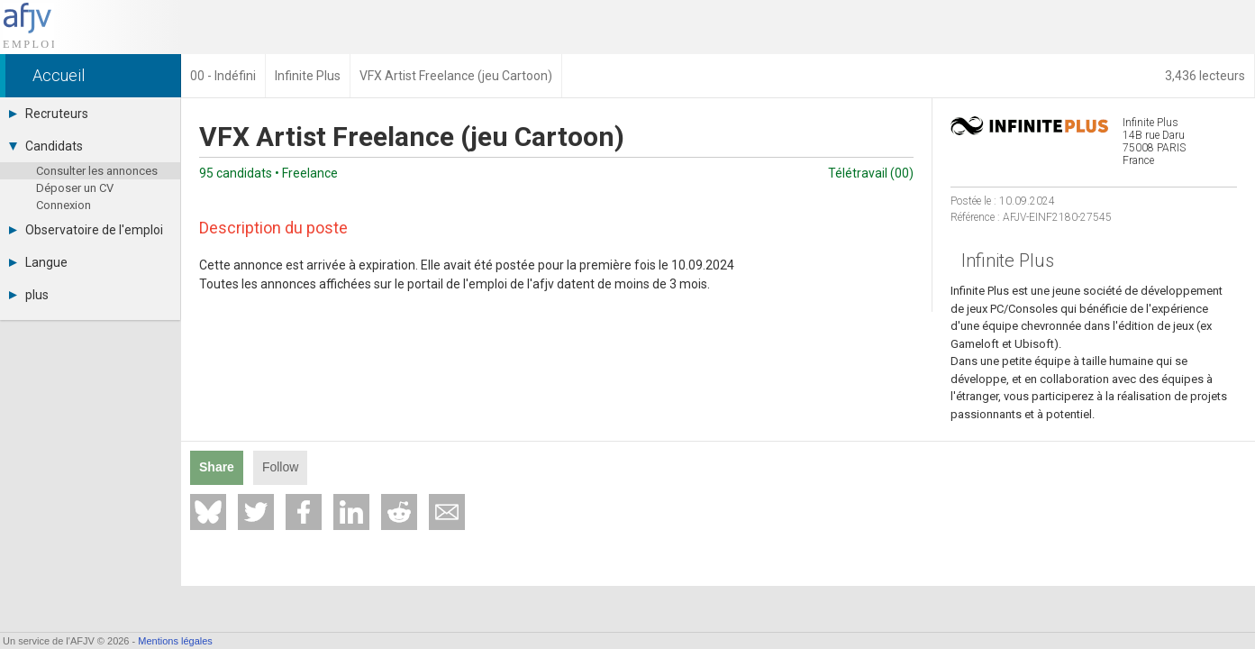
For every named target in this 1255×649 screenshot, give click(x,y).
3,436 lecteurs (1205, 76)
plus (29, 295)
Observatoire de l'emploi (86, 230)
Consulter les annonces (97, 171)
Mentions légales (175, 640)
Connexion (63, 205)
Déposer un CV (75, 188)
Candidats (46, 146)
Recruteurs (48, 113)
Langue (38, 262)
